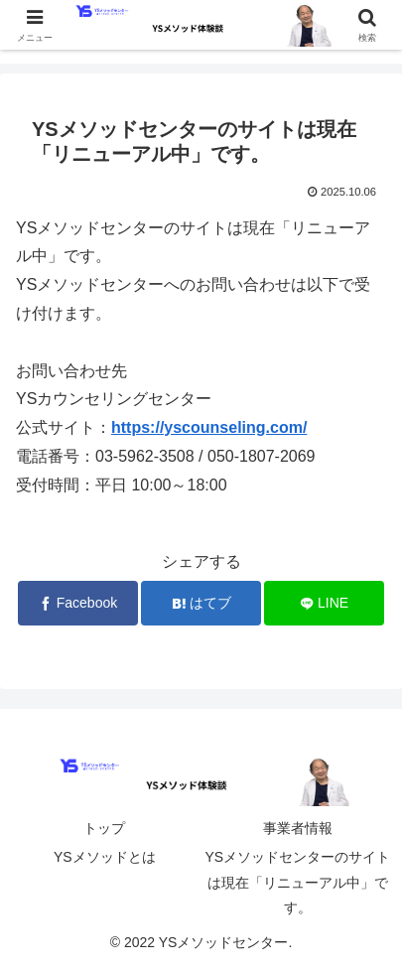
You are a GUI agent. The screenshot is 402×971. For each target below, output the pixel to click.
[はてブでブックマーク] (201, 603)
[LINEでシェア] (324, 603)
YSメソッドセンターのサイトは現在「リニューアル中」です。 (297, 881)
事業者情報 (298, 828)
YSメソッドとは (105, 857)
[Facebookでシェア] (78, 603)
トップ (104, 828)
